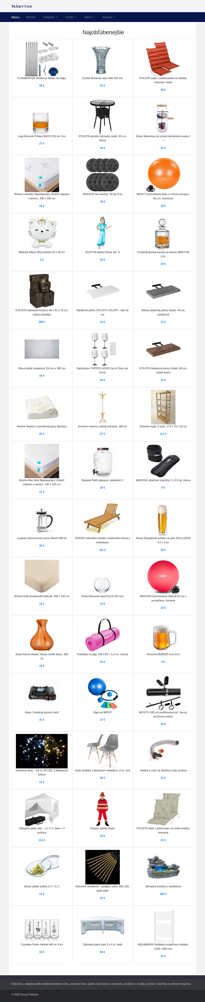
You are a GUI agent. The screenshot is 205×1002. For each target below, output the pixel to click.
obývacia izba (78, 983)
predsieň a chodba (135, 983)
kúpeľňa (161, 983)
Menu (15, 17)
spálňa (91, 983)
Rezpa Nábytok (30, 994)
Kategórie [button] (49, 17)
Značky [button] (69, 17)
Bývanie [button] (108, 17)
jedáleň (151, 983)
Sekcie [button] (88, 17)
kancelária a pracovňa (109, 983)
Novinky (31, 17)
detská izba (62, 983)
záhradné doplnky (180, 983)
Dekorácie (17, 983)
